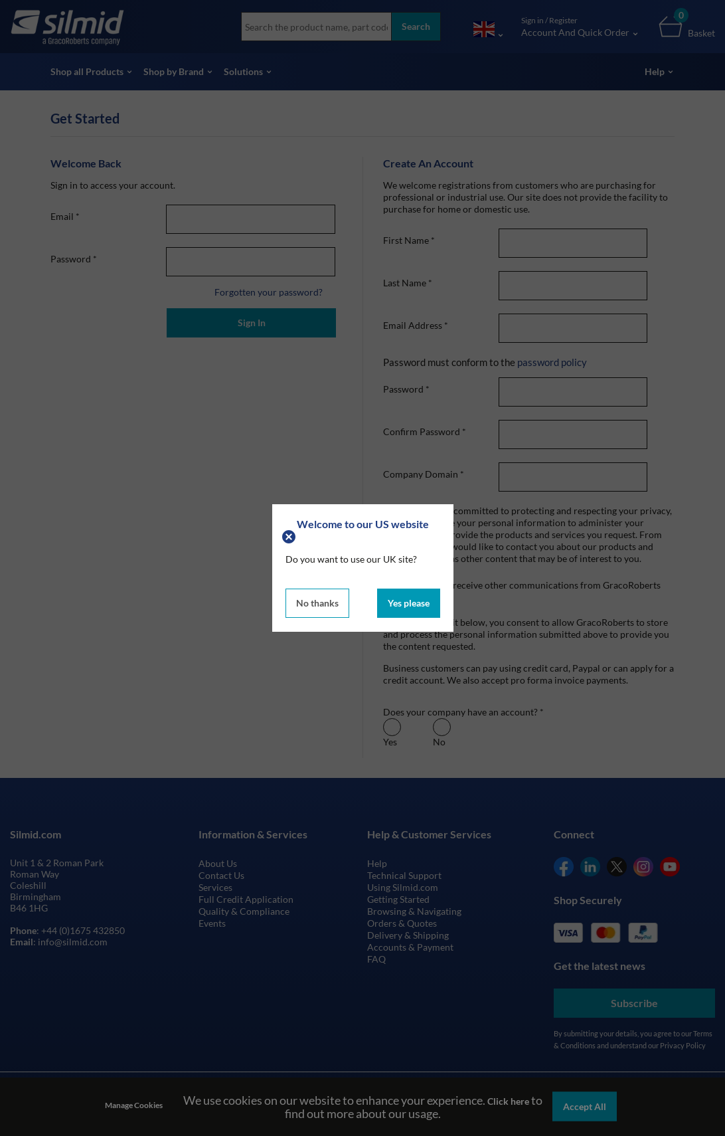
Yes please (409, 603)
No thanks (317, 603)
